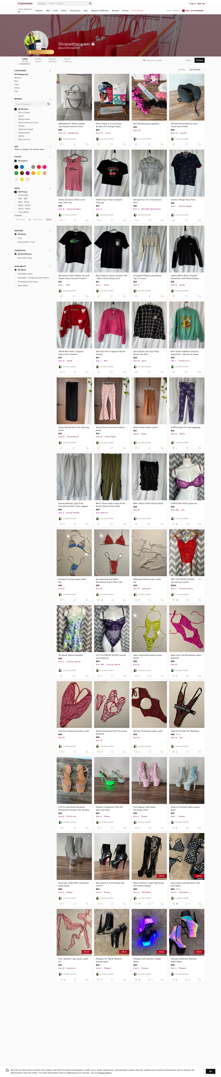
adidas (19, 126)
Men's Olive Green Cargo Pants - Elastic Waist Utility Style (111, 504)
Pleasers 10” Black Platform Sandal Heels (109, 960)
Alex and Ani (22, 139)
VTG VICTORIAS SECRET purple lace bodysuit (111, 656)
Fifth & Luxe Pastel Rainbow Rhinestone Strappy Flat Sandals (73, 808)
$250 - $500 (22, 208)
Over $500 (21, 212)
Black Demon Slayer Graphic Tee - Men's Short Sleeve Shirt (111, 277)
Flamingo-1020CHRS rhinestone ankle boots (73, 884)
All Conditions (23, 254)
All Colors (21, 160)
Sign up (201, 3)
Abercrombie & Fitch (26, 122)
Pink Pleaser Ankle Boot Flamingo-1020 (144, 808)
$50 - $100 (21, 202)
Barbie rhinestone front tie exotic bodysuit (111, 732)
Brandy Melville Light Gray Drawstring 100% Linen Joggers (73, 504)
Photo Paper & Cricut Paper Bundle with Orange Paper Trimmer (109, 125)
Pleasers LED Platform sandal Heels (147, 960)
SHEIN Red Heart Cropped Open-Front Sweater (70, 353)
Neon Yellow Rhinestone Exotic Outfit (147, 656)
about (188, 60)
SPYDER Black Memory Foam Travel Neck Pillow (184, 125)
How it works (173, 11)
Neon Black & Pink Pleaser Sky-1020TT (110, 884)
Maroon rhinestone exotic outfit (148, 731)
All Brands (21, 109)
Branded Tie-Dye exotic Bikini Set (72, 580)
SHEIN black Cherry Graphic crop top (109, 201)
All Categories (21, 74)
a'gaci (19, 116)
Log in (193, 3)
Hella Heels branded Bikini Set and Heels (185, 884)
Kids (55, 10)
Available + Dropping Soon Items (31, 277)
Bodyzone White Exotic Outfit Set (147, 580)
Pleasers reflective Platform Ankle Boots (184, 960)
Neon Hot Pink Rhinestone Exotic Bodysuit (186, 656)
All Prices (20, 192)
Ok (210, 1071)
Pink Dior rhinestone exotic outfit (73, 731)
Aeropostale (22, 132)
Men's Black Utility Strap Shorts (148, 503)
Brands (115, 10)
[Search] (68, 3)
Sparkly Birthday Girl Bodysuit (185, 731)
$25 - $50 (21, 198)
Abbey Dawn (22, 119)
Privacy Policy (105, 1073)
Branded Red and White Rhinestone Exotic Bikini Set (109, 580)
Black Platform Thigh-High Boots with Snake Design (148, 884)
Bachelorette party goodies (146, 123)
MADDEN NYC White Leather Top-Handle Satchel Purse (71, 125)
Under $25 (21, 195)
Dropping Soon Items (26, 281)
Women (39, 10)
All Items (20, 234)
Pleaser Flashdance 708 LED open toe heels (109, 808)
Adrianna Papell (23, 129)
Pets (86, 10)
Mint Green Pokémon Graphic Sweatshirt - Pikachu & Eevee (185, 353)
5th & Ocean (22, 112)
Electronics (75, 10)
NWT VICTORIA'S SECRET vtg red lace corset (183, 580)
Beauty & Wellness (100, 10)
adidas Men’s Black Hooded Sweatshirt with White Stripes (185, 277)
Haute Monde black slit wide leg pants (73, 428)
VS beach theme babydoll (70, 655)
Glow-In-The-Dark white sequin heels (185, 808)
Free (18, 238)
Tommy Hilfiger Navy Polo (183, 199)
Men (48, 10)
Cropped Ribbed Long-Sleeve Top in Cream (147, 277)
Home (64, 10)
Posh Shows (137, 10)
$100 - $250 (22, 205)
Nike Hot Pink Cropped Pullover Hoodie (110, 353)
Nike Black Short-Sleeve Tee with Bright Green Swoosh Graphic (73, 277)
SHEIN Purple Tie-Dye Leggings (185, 427)
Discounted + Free (24, 242)
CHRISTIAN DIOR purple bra (184, 503)
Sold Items (21, 285)
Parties (125, 10)
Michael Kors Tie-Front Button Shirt (147, 201)
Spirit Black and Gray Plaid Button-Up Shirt (146, 353)
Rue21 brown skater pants (145, 427)
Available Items (23, 273)
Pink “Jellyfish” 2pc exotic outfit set (73, 960)
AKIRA (19, 136)
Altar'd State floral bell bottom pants (110, 428)
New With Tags (23, 258)
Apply (48, 219)
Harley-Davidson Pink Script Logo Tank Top (71, 201)
